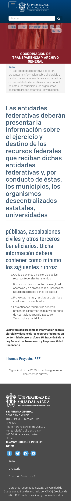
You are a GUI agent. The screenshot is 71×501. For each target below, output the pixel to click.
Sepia (12, 27)
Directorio (14, 468)
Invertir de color (38, 27)
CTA (47, 491)
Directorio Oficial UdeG (22, 476)
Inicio (12, 67)
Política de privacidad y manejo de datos (39, 495)
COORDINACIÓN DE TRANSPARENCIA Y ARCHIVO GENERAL (35, 55)
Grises (22, 27)
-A (58, 27)
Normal (56, 30)
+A (52, 27)
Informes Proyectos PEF (23, 359)
